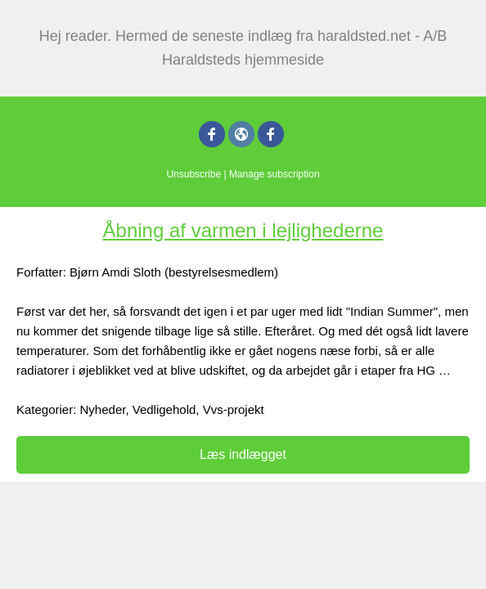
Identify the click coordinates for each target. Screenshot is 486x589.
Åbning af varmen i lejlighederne (243, 230)
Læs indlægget (243, 454)
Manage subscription (274, 174)
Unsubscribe (193, 174)
